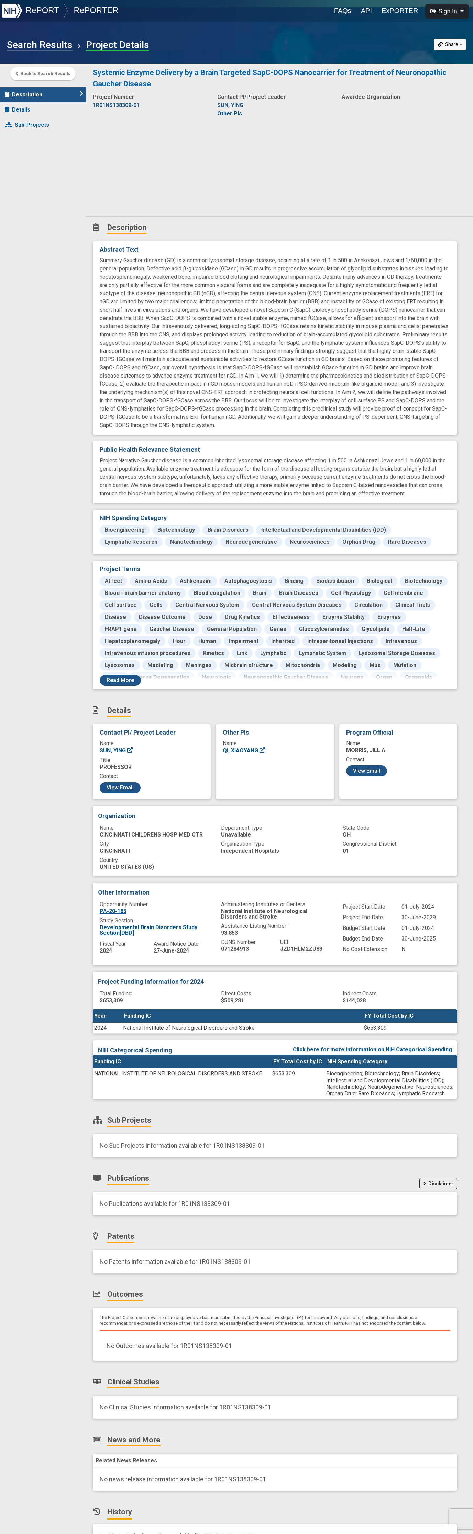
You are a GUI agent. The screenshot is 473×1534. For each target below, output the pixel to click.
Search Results (40, 45)
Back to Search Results (43, 74)
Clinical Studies (29, 183)
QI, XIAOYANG (244, 750)
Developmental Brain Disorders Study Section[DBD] (148, 930)
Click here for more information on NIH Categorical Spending (372, 1049)
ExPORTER (400, 10)
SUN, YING (116, 750)
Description (44, 91)
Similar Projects (31, 228)
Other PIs (229, 113)
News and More (30, 198)
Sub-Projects (27, 122)
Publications (25, 137)
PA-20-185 (113, 911)
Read (120, 680)
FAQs (342, 10)
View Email (120, 787)
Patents (18, 152)
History (18, 213)
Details (17, 107)
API (366, 10)
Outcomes (23, 167)
